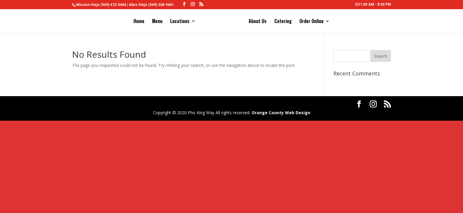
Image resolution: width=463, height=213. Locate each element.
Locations (180, 22)
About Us (258, 22)
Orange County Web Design (281, 112)
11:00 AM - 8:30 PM (373, 4)
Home (138, 22)
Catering (283, 22)
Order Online (311, 22)
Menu (157, 22)
